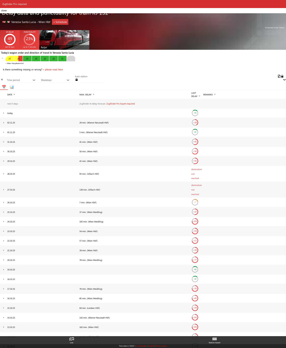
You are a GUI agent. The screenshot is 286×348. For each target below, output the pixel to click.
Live (71, 339)
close (4, 10)
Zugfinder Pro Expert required (120, 103)
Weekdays (55, 80)
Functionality (141, 346)
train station (81, 76)
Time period (21, 80)
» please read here (53, 69)
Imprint (151, 346)
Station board (214, 339)
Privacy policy (161, 346)
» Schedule (60, 22)
